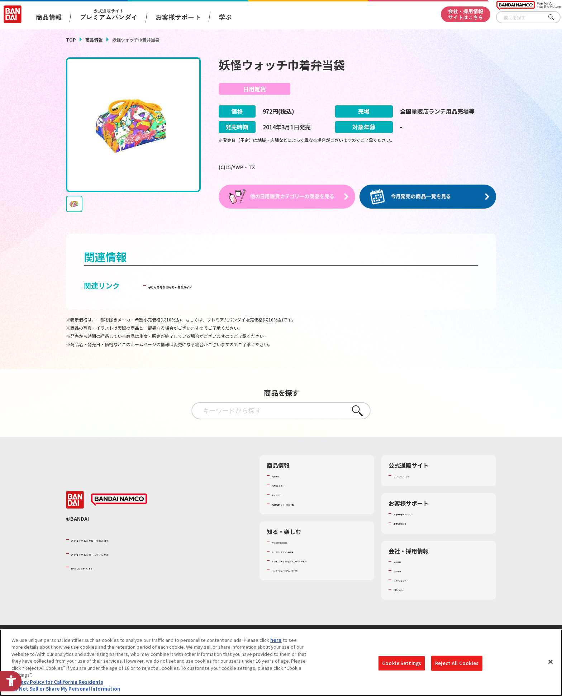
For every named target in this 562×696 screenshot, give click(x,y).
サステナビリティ (412, 579)
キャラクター (285, 494)
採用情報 (403, 570)
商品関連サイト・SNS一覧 (299, 503)
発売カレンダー (288, 485)
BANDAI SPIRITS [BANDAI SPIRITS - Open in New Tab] (93, 567)
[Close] (550, 663)
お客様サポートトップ (417, 513)
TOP (71, 40)
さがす (555, 17)
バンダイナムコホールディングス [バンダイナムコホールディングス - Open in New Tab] (114, 553)
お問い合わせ (408, 589)
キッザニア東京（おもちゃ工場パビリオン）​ (318, 560)
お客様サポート (178, 17)
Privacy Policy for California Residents (57, 682)
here (276, 640)
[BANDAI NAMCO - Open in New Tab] (119, 499)
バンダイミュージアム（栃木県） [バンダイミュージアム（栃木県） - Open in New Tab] (307, 570)
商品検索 (281, 475)
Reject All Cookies (456, 664)
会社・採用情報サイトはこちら (465, 14)
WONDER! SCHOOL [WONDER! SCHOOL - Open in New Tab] (292, 541)
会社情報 (403, 561)
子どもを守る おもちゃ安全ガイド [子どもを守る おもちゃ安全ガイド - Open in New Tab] (202, 285)
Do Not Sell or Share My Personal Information (65, 689)
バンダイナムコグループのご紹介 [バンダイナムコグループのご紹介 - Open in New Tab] (114, 539)
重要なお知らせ (410, 523)
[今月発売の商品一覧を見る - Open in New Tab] (429, 196)
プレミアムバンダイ (414, 475)
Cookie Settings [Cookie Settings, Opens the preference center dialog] (401, 664)
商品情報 (94, 40)
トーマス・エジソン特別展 (300, 551)
